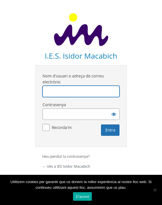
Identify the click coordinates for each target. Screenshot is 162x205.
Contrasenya (54, 104)
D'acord (82, 196)
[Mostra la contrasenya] (114, 114)
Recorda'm (62, 127)
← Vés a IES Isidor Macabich (66, 166)
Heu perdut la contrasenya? (66, 156)
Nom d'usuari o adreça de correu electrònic (73, 79)
